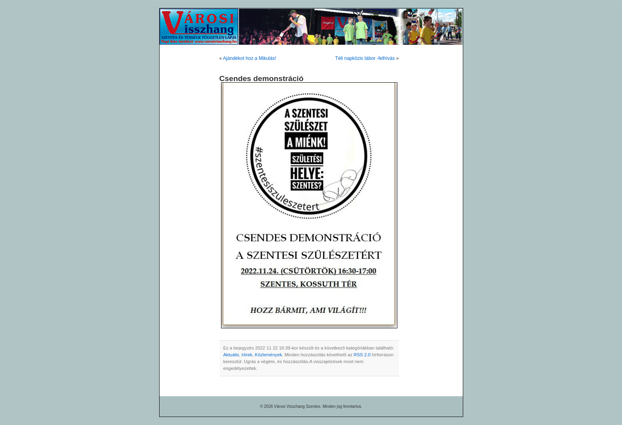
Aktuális (231, 354)
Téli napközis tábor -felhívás (365, 58)
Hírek (246, 354)
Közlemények (268, 354)
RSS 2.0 (361, 354)
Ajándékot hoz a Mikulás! (249, 58)
